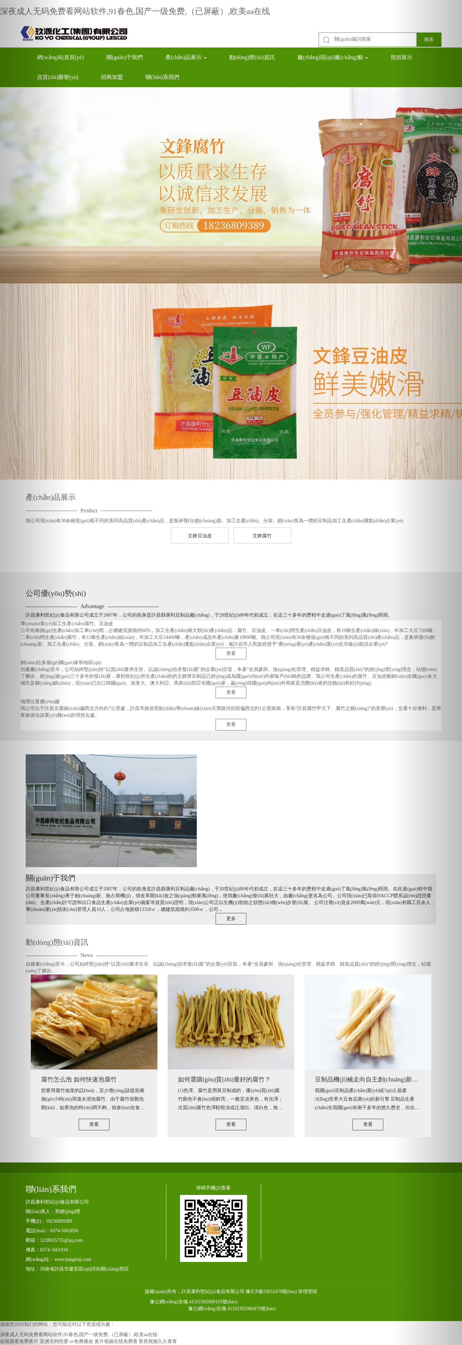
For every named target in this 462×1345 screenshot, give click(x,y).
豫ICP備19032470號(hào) (271, 1291)
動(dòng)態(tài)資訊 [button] (252, 57)
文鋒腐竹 (262, 535)
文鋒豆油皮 (200, 535)
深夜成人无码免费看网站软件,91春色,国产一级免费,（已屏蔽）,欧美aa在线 (135, 11)
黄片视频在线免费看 (116, 1341)
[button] (34, 672)
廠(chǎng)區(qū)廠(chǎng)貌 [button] (332, 57)
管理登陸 (307, 1291)
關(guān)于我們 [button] (124, 57)
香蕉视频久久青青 (158, 1341)
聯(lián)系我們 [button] (162, 77)
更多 (231, 918)
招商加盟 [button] (112, 77)
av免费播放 (81, 1341)
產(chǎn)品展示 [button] (186, 57)
